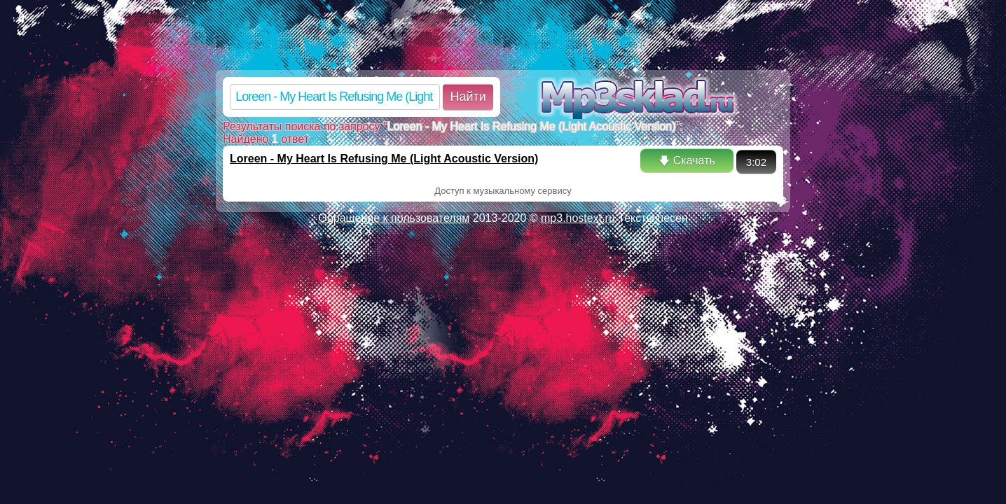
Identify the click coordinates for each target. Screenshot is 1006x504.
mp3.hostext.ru (578, 218)
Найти (467, 97)
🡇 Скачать (687, 161)
